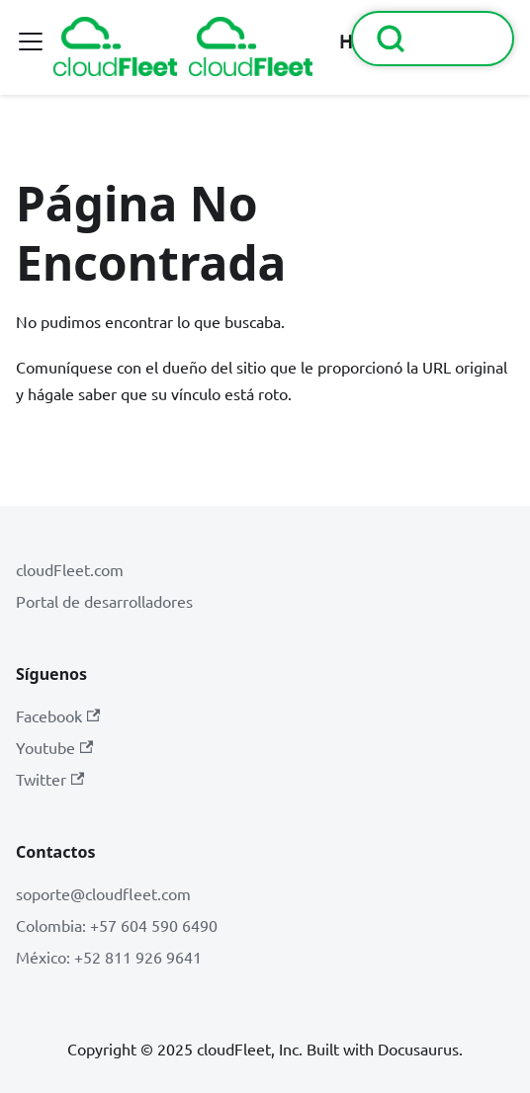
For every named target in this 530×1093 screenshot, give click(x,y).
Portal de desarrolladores (104, 601)
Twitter (50, 779)
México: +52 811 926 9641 (109, 957)
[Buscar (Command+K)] (432, 38)
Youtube (54, 747)
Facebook (58, 715)
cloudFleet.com (70, 569)
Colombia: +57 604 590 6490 (117, 925)
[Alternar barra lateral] (30, 41)
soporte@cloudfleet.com (103, 893)
